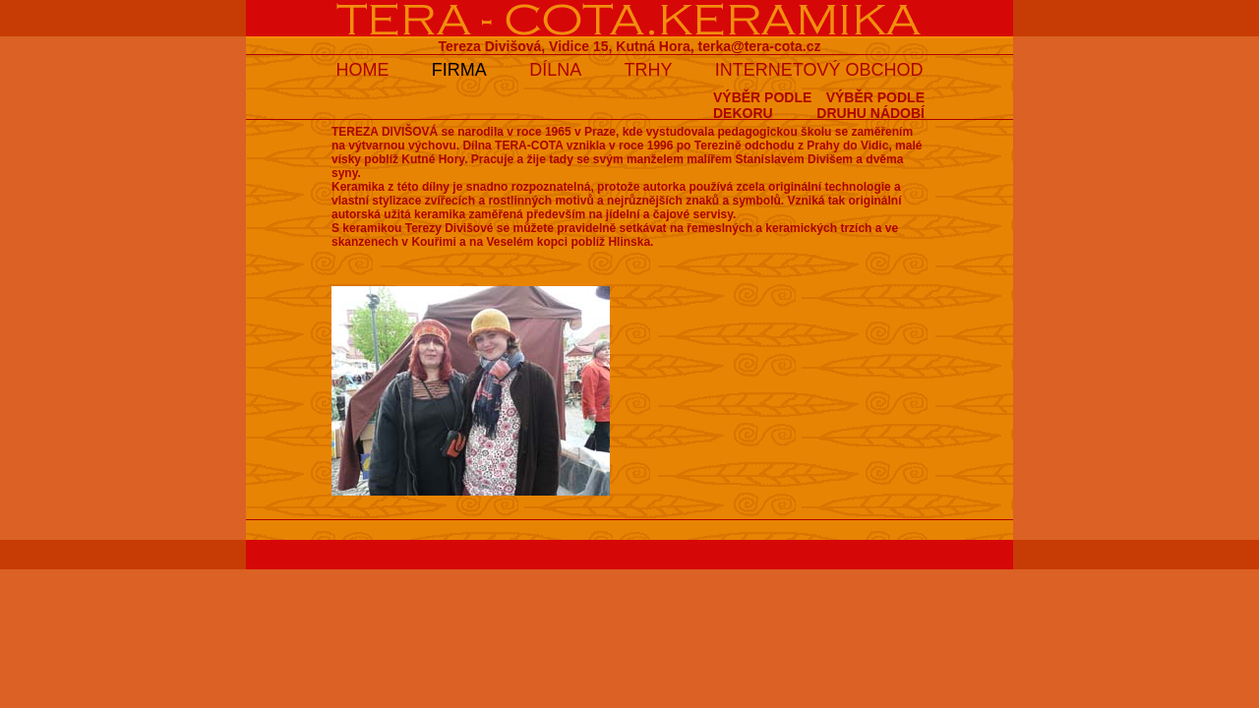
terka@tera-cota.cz (759, 46)
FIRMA (459, 70)
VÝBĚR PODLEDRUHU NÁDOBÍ (870, 105)
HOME (362, 70)
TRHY (649, 70)
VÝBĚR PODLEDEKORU (762, 105)
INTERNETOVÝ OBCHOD (819, 70)
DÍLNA (555, 70)
